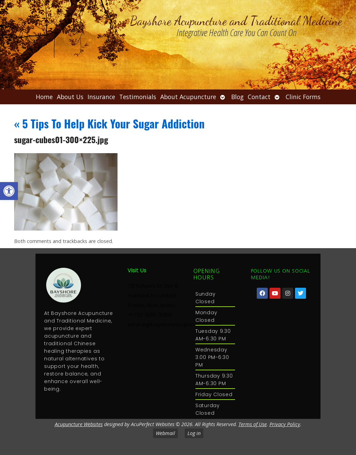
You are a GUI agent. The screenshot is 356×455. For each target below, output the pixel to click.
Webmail (165, 433)
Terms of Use (252, 424)
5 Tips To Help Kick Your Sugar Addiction (109, 123)
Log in (194, 433)
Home (44, 97)
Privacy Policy (284, 424)
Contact (259, 97)
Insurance (101, 97)
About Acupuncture (188, 97)
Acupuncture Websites (79, 424)
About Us (70, 97)
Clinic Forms (303, 97)
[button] (9, 191)
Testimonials (137, 97)
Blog (237, 97)
